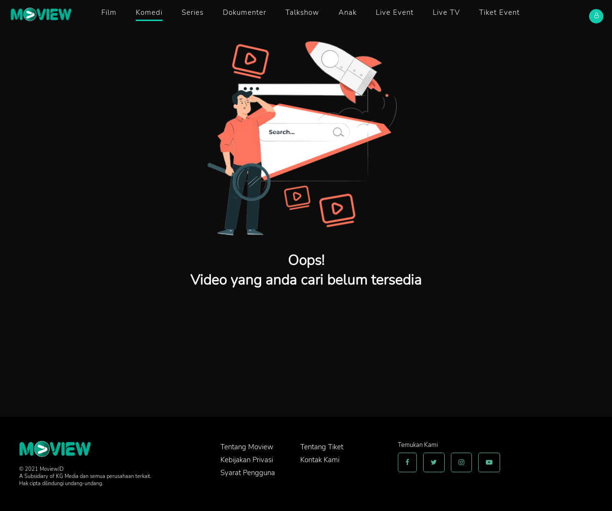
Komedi (149, 12)
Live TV (446, 12)
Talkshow (302, 12)
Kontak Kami (319, 460)
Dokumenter (244, 12)
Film (109, 12)
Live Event (395, 12)
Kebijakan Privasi (246, 460)
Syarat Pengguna (247, 473)
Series (193, 12)
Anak (348, 12)
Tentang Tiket (321, 447)
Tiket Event (499, 12)
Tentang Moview (246, 447)
